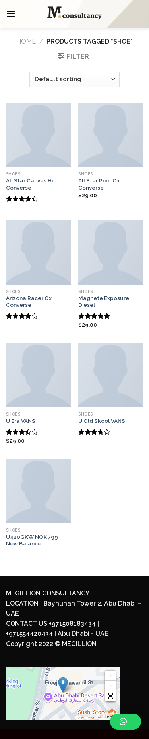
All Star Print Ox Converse (99, 184)
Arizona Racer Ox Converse (29, 301)
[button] (110, 696)
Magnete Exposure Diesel (103, 301)
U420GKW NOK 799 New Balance (32, 540)
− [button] (110, 686)
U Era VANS (20, 421)
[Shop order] (74, 79)
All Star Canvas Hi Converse (29, 184)
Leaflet (111, 716)
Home (26, 41)
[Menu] (10, 13)
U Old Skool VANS (101, 421)
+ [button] (110, 675)
